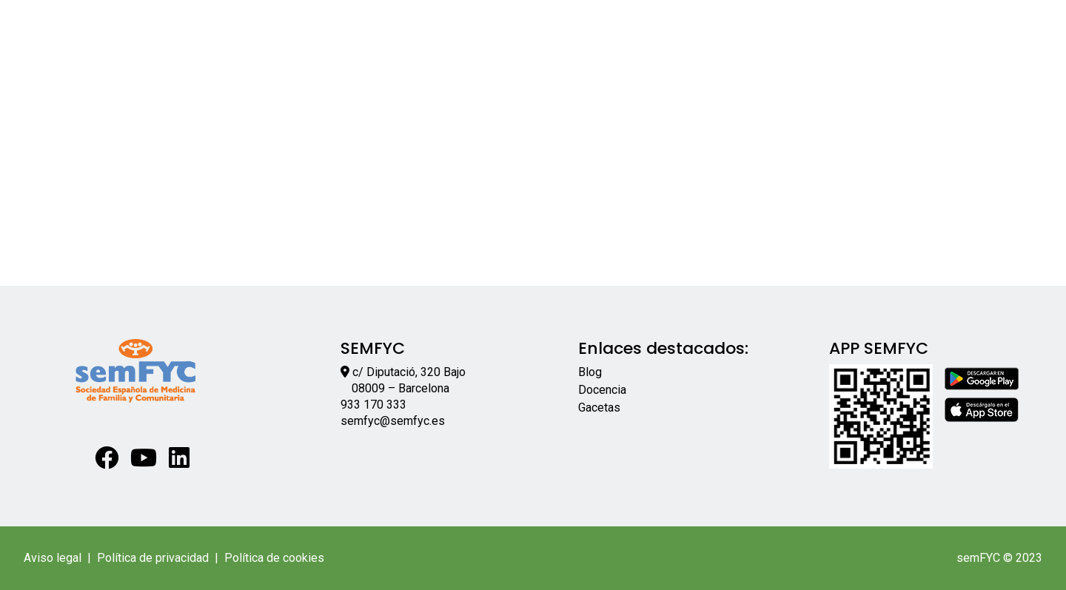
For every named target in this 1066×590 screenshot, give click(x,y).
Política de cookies (274, 558)
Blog (590, 372)
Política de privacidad (153, 558)
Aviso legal (52, 558)
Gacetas (599, 407)
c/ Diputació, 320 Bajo (409, 372)
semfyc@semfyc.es (393, 421)
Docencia (602, 390)
